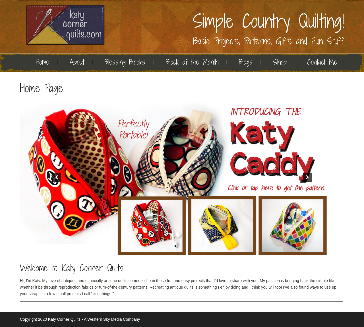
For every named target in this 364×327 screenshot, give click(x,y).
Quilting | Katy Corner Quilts (65, 25)
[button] (56, 177)
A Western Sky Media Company (112, 319)
